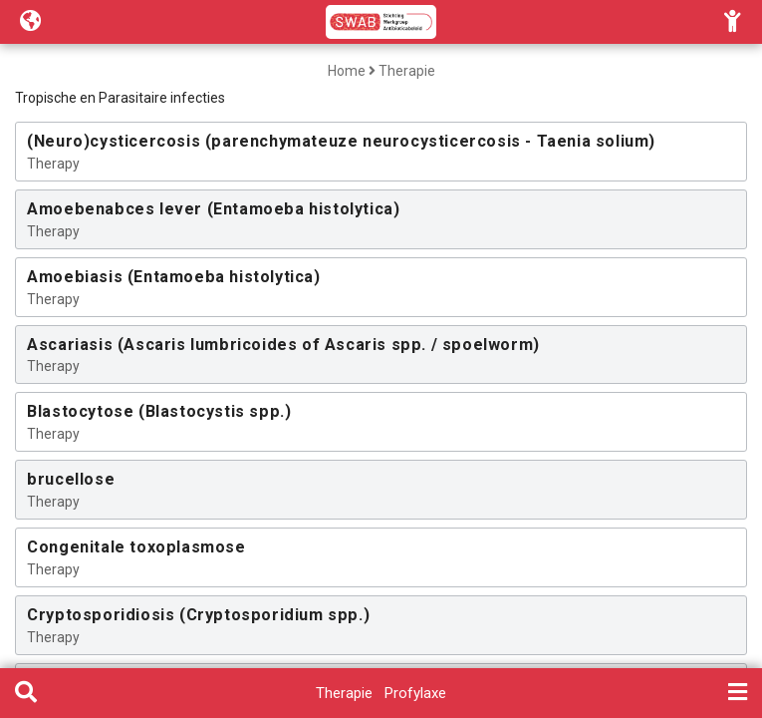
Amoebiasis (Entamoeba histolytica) (173, 276)
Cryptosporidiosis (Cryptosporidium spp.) (198, 614)
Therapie (407, 71)
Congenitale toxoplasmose (136, 547)
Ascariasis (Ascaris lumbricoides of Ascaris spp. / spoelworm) (283, 344)
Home (347, 71)
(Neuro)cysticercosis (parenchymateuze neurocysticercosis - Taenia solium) (341, 141)
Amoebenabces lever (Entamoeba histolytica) (213, 208)
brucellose (71, 479)
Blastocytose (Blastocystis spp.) (159, 411)
